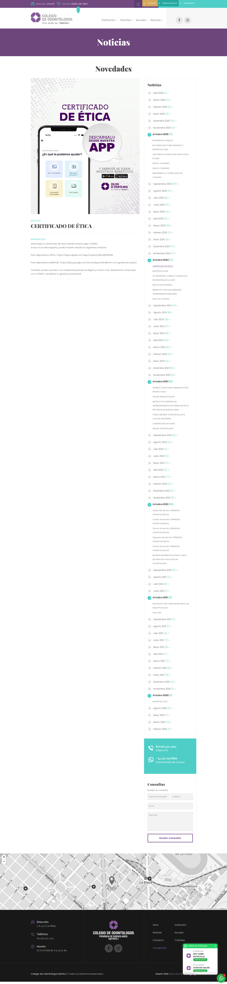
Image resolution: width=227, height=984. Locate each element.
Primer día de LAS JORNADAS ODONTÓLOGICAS (168, 548)
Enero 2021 (163, 675)
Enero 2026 (163, 110)
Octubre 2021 (163, 597)
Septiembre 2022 (167, 570)
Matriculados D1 (154, 3)
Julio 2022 (163, 584)
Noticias (157, 935)
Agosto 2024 (164, 312)
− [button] (4, 864)
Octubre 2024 (164, 256)
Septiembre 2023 (167, 435)
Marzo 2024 (164, 347)
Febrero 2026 (164, 103)
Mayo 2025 (163, 207)
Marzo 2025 (164, 221)
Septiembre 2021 (166, 619)
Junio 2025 (163, 201)
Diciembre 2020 (166, 682)
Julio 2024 (163, 319)
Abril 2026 (162, 89)
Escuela (179, 935)
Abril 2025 (162, 214)
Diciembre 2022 (166, 491)
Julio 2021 (162, 633)
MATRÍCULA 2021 (161, 701)
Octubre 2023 (164, 381)
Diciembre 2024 (166, 242)
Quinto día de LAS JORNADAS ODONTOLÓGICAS (168, 512)
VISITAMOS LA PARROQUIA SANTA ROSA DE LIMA (170, 152)
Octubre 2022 (164, 504)
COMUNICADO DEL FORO (165, 423)
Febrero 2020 (164, 729)
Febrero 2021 (164, 668)
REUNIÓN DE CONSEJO (164, 136)
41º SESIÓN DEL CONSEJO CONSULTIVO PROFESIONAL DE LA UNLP (169, 276)
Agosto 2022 (164, 577)
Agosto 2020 (164, 708)
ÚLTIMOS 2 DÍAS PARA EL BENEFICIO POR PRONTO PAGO (170, 389)
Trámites (180, 942)
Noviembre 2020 (166, 689)
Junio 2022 (163, 591)
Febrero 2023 (164, 484)
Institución (180, 927)
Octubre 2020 (163, 695)
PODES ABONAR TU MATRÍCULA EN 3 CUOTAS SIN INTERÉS (171, 416)
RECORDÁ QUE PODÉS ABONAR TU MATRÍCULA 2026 (170, 143)
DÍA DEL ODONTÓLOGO (164, 428)
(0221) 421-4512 (79, 3)
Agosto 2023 (164, 442)
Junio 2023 (163, 456)
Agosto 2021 (163, 626)
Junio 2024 (163, 326)
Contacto (126, 3)
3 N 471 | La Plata (47, 928)
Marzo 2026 (163, 96)
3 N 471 (50, 3)
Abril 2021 (162, 654)
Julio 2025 (163, 194)
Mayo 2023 (163, 463)
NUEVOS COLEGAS (162, 298)
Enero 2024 (163, 361)
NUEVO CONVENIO (162, 159)
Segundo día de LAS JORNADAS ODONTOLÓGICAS (169, 539)
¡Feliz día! (157, 612)
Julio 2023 (162, 449)
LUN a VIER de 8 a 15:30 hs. (53, 952)
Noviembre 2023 (167, 375)
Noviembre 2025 (167, 123)
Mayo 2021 (163, 647)
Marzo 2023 (163, 477)
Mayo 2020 (163, 715)
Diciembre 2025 (166, 117)
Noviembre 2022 (166, 498)
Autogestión (182, 3)
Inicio (156, 927)
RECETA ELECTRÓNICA (164, 284)
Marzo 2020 (164, 722)
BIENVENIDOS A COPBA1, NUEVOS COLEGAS (169, 171)
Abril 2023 (162, 470)
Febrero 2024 (164, 354)
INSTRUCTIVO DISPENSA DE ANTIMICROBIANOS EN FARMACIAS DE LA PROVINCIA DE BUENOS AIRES (171, 405)
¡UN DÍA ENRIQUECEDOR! (165, 396)
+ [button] (4, 859)
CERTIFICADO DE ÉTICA (164, 262)
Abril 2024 (163, 340)
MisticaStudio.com (178, 976)
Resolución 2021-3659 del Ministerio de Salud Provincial (171, 605)
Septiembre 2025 (167, 180)
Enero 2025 (163, 235)
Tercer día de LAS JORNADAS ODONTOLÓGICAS (168, 530)
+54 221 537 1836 (169, 758)
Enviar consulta (170, 839)
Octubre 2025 (164, 130)
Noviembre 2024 (167, 249)
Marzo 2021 (163, 661)
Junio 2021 (163, 640)
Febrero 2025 (164, 228)
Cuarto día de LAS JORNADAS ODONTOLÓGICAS (168, 521)
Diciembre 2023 (166, 368)
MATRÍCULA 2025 (161, 267)
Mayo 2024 (163, 333)
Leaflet (201, 911)
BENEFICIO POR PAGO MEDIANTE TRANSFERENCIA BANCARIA (169, 291)
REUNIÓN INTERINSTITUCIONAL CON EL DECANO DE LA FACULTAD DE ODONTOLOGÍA (170, 559)
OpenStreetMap (212, 911)
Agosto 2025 (164, 187)
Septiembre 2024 (167, 305)
